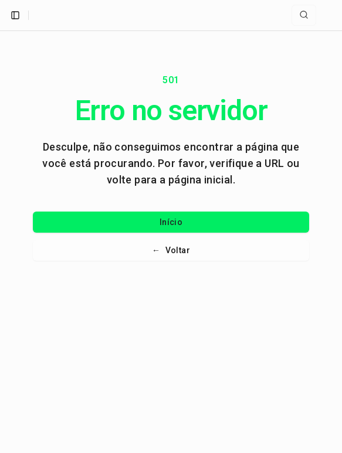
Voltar (171, 250)
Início (171, 222)
